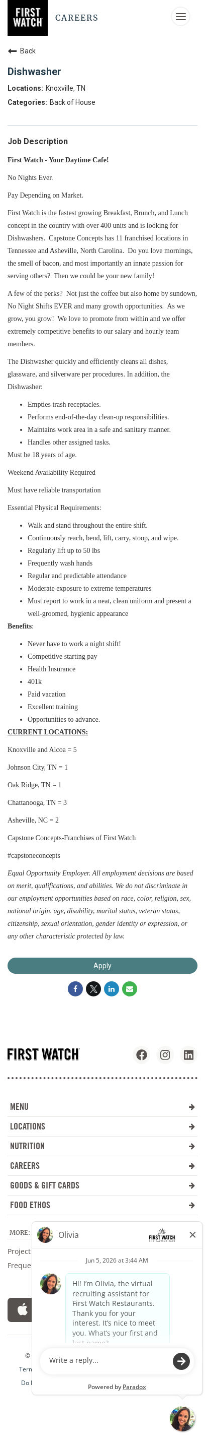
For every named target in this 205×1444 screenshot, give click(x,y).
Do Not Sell (36, 1383)
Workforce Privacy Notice (149, 1383)
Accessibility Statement (101, 1369)
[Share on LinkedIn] (111, 989)
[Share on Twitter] (93, 989)
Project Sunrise (33, 1251)
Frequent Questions (41, 1265)
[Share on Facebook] (75, 989)
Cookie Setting (166, 1369)
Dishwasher (34, 72)
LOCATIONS (102, 1126)
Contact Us (120, 1265)
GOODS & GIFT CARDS (102, 1185)
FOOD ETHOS (102, 1205)
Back (22, 50)
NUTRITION (102, 1146)
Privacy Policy (83, 1383)
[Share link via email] (130, 989)
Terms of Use (38, 1369)
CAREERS (102, 1165)
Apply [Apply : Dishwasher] (102, 966)
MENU (102, 1106)
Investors (117, 1251)
